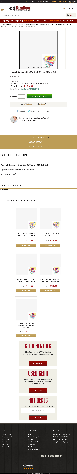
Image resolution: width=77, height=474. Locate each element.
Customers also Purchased (35, 147)
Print (51, 111)
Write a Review (14, 76)
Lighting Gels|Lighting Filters (13, 24)
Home (2, 24)
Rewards (45, 2)
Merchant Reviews (34, 449)
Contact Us (5, 447)
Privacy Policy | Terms (35, 437)
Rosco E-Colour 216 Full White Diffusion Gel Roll (26, 235)
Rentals (30, 439)
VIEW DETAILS (26, 245)
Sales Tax (5, 442)
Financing (5, 444)
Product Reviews (35, 142)
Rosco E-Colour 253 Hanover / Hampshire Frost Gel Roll (50, 280)
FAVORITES (28, 104)
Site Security (32, 447)
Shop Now (38, 390)
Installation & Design (34, 442)
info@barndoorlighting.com (62, 442)
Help (23, 2)
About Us (31, 434)
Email (41, 111)
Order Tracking (7, 434)
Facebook (18, 456)
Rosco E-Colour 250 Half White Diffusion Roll (50, 235)
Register (38, 2)
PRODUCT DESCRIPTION (37, 137)
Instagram (34, 456)
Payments (5, 439)
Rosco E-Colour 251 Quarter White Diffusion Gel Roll (26, 280)
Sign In (32, 2)
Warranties (31, 444)
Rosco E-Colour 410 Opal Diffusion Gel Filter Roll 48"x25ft (26, 326)
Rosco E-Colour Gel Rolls (47, 24)
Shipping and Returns (9, 437)
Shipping (43, 104)
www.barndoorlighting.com (42, 354)
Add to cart (41, 96)
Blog (29, 456)
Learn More (38, 363)
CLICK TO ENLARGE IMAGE (40, 67)
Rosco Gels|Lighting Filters (31, 24)
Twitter (24, 456)
